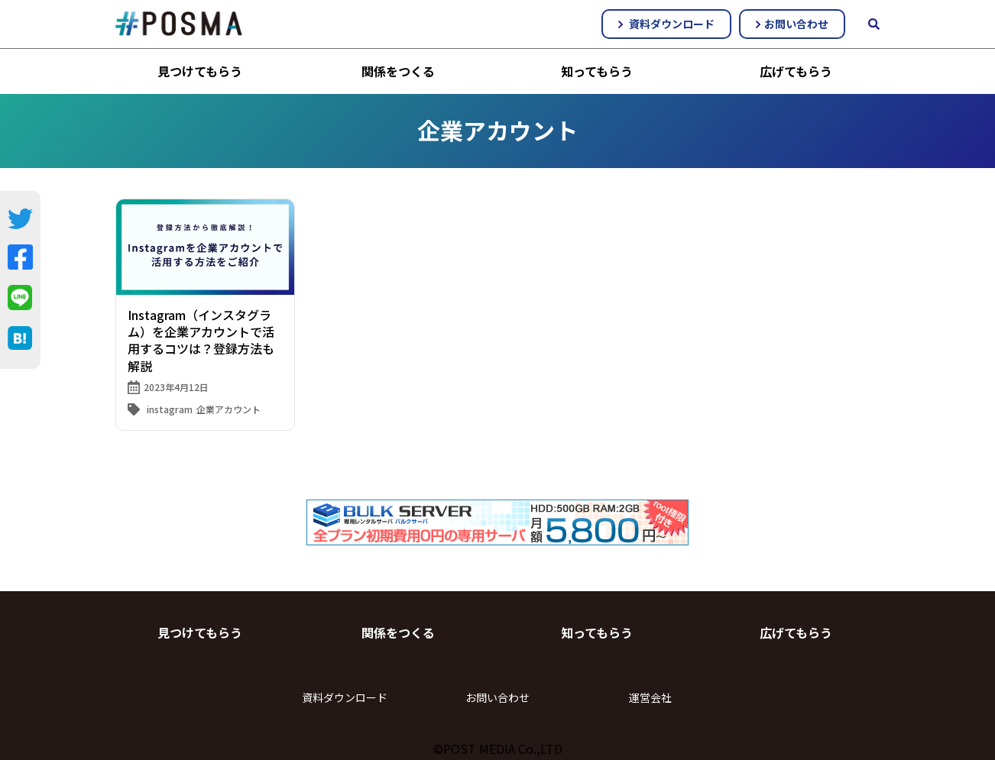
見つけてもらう (199, 71)
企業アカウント (228, 409)
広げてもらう (796, 71)
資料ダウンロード (666, 23)
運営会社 (650, 697)
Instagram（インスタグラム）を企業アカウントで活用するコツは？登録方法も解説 (201, 340)
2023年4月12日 (176, 386)
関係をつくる (398, 71)
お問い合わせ (792, 23)
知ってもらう (597, 71)
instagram (170, 409)
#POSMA (178, 23)
